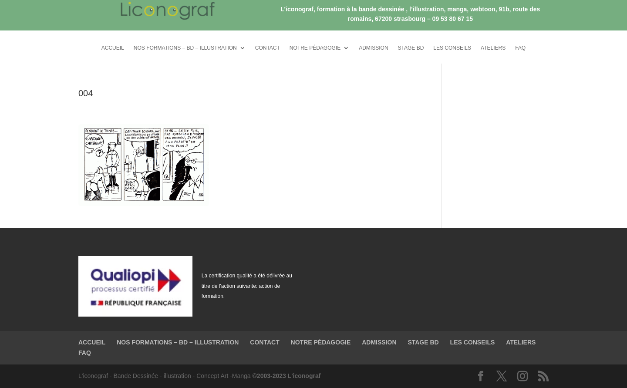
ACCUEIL (112, 48)
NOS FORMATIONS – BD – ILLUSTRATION (185, 48)
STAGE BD (411, 48)
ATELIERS (493, 48)
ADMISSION (373, 48)
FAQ (520, 48)
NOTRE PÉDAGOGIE (315, 48)
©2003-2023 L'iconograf (287, 375)
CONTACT (267, 48)
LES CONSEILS (452, 48)
